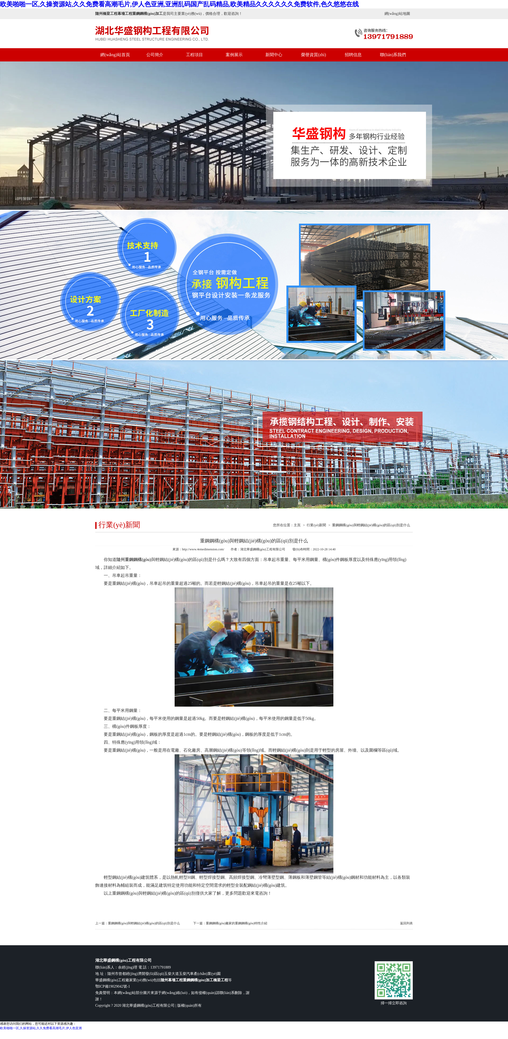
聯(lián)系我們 (393, 54)
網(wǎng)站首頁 (115, 54)
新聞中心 (273, 54)
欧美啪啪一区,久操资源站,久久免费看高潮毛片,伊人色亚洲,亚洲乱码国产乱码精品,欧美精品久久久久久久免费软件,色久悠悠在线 (179, 4)
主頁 (297, 525)
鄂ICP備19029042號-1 (112, 986)
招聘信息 (353, 54)
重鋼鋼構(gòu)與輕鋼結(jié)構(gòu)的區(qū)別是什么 (371, 525)
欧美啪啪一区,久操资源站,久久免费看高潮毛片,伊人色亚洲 (41, 1028)
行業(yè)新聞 (316, 525)
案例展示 (234, 54)
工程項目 (194, 54)
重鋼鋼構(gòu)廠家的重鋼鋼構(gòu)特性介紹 (236, 923)
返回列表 (406, 923)
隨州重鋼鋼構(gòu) (133, 559)
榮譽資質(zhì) (313, 54)
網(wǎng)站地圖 (397, 14)
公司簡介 (154, 54)
